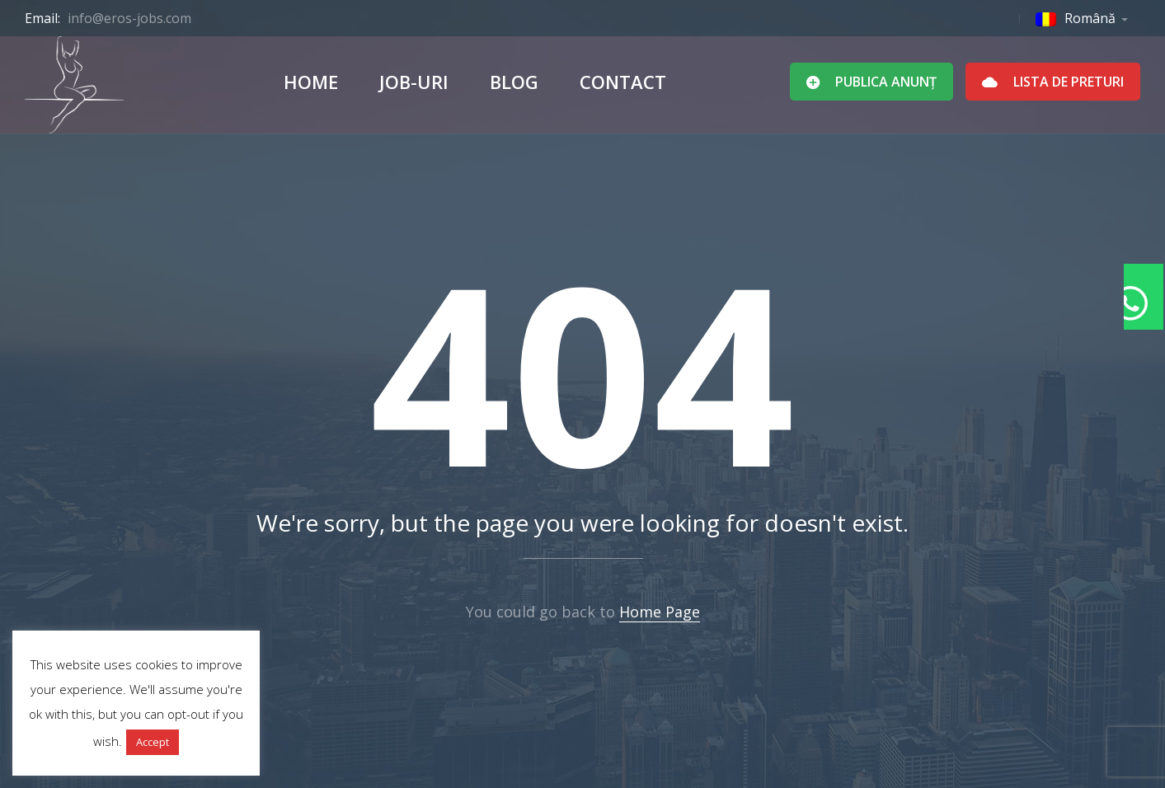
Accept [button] (152, 741)
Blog (514, 81)
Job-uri (414, 81)
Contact (623, 81)
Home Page (659, 611)
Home (311, 81)
